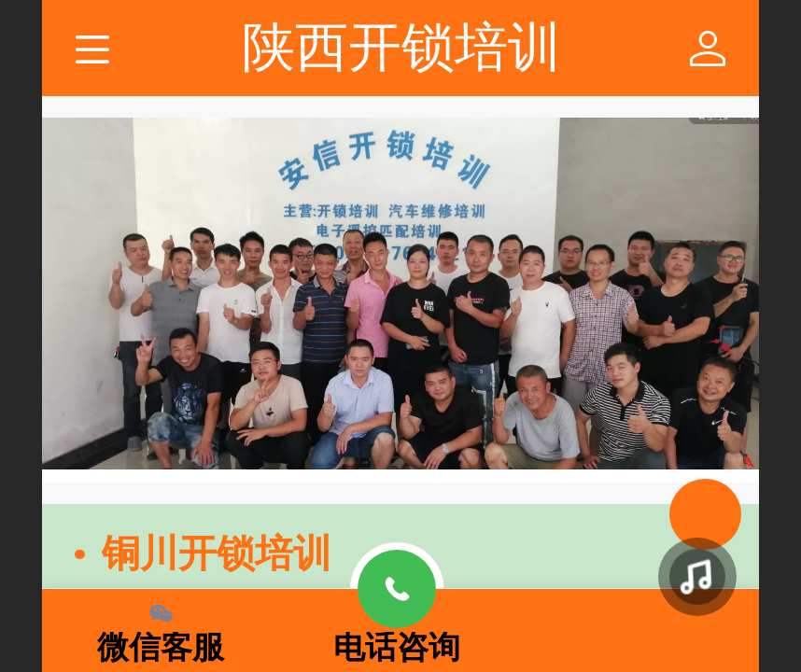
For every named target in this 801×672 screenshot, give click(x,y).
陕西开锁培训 (401, 47)
